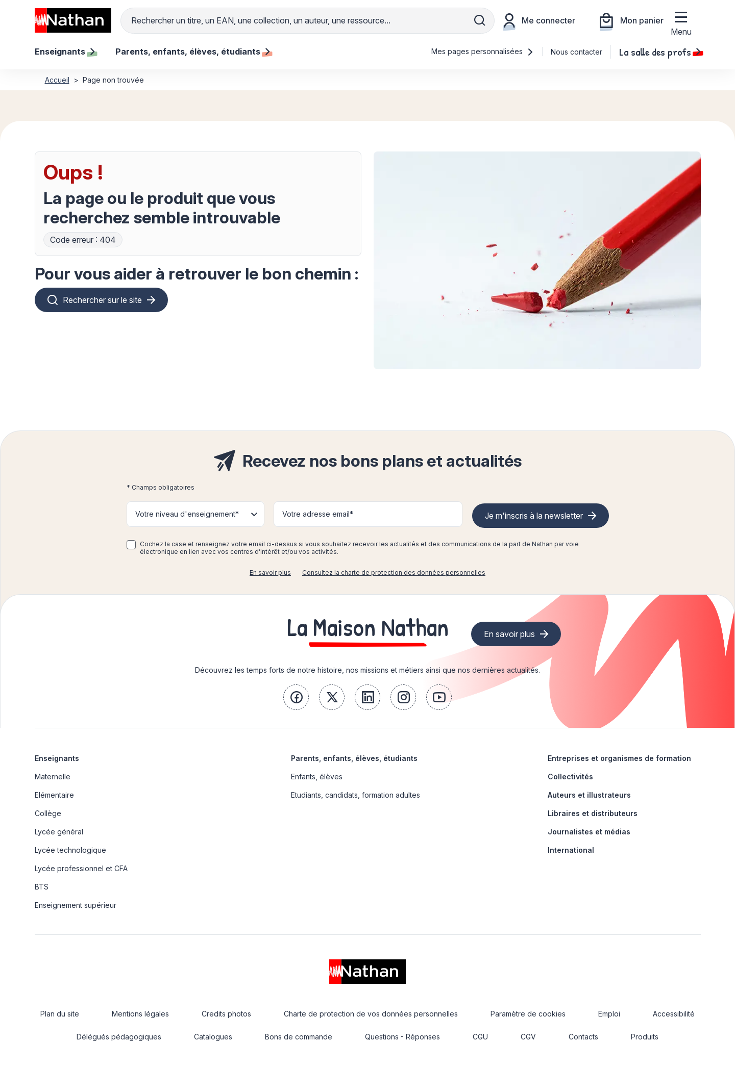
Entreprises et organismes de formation (619, 758)
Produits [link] (644, 1036)
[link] (296, 697)
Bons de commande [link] (298, 1036)
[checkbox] (131, 544)
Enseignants (57, 758)
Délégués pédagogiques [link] (119, 1036)
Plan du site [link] (59, 1013)
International (571, 850)
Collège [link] (48, 813)
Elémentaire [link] (54, 795)
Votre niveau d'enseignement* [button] (187, 514)
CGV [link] (528, 1036)
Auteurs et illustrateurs (589, 795)
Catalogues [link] (213, 1036)
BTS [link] (41, 886)
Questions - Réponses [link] (402, 1036)
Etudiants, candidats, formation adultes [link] (355, 795)
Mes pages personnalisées (482, 51)
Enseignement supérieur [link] (75, 905)
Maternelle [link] (52, 776)
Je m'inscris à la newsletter (534, 516)
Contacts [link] (583, 1036)
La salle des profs (660, 51)
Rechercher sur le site (102, 300)
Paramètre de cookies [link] (528, 1013)
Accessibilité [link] (674, 1013)
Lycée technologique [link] (70, 850)
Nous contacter (576, 51)
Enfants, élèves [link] (316, 776)
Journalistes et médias (589, 831)
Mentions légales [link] (140, 1013)
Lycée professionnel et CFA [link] (81, 868)
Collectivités (570, 776)
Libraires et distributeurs (593, 813)
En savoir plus (270, 572)
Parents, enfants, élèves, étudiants (354, 758)
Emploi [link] (609, 1013)
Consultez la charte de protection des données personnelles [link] (393, 572)
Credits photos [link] (226, 1013)
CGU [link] (480, 1036)
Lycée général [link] (59, 831)
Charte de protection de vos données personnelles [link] (371, 1013)
